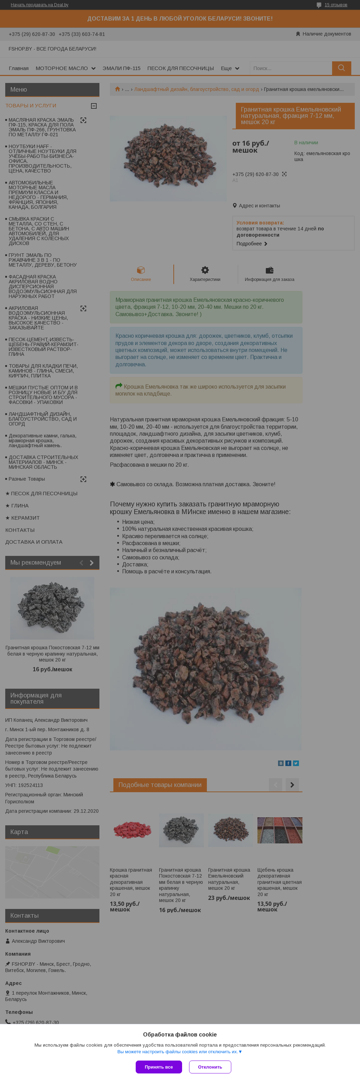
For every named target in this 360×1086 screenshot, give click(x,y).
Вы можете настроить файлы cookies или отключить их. (177, 1051)
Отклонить (210, 1067)
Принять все (159, 1067)
